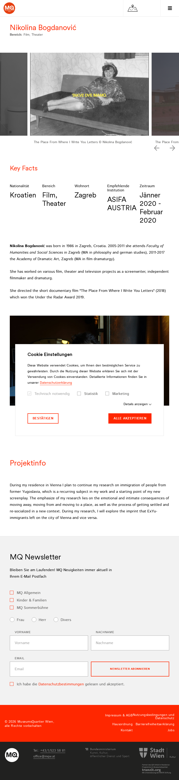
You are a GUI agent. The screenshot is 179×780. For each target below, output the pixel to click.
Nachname (105, 632)
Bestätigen (43, 418)
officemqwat (44, 756)
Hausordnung (122, 724)
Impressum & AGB (119, 715)
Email (19, 658)
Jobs (171, 730)
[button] (156, 148)
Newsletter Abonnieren (130, 669)
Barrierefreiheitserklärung (155, 724)
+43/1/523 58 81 (52, 750)
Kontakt (127, 730)
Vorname (23, 632)
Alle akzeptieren (130, 418)
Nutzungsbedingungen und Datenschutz (153, 716)
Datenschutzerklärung (56, 382)
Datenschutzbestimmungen (61, 684)
